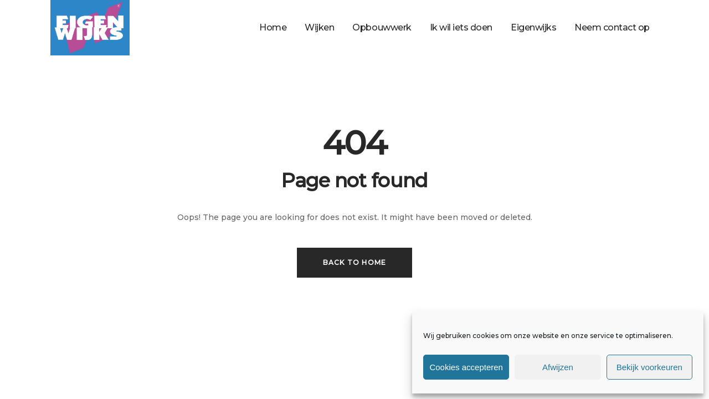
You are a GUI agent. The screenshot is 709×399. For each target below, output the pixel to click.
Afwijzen (557, 367)
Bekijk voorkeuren (649, 367)
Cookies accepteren (466, 367)
